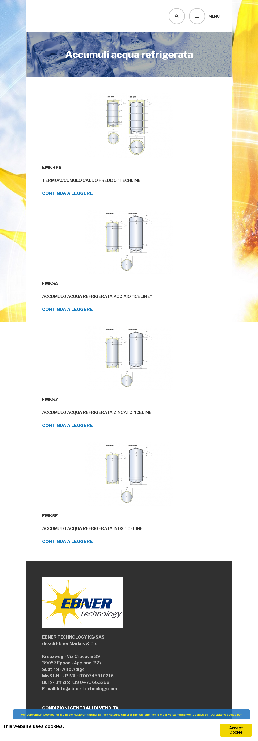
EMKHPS (51, 167)
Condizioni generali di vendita (80, 708)
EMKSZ (50, 399)
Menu (214, 16)
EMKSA (50, 283)
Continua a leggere (67, 193)
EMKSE (50, 515)
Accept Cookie (236, 730)
